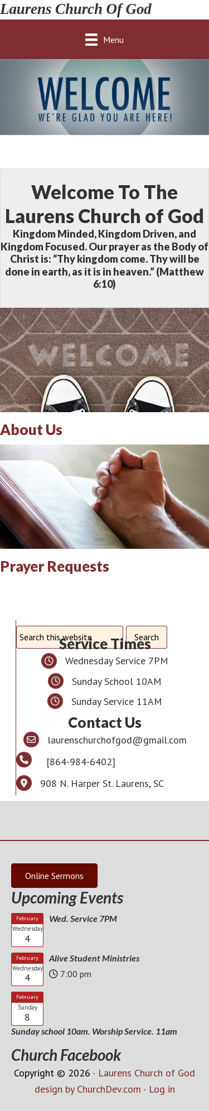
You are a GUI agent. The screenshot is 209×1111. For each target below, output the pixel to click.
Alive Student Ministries (94, 958)
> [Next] (195, 94)
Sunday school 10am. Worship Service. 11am (94, 1031)
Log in (162, 1089)
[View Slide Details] (104, 97)
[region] (104, 97)
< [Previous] (14, 94)
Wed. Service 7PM (83, 918)
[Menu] (104, 39)
